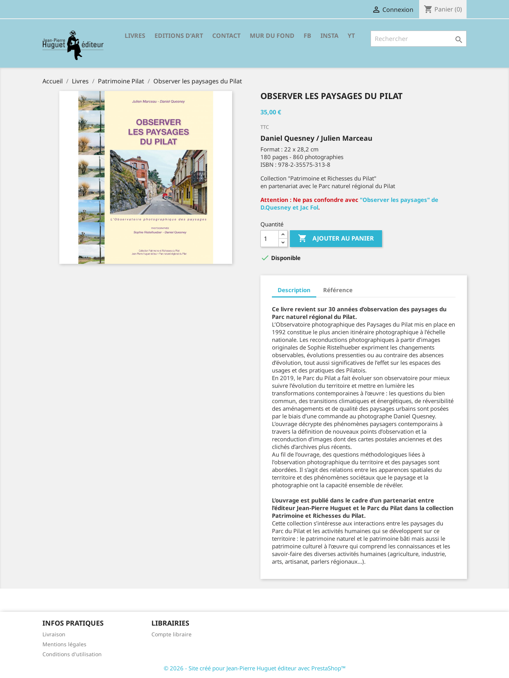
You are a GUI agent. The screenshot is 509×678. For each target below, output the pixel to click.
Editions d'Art (178, 35)
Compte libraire (171, 634)
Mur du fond (272, 35)
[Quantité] (269, 238)
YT (351, 35)
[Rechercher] (419, 39)
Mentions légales (64, 644)
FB (307, 35)
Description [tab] (294, 290)
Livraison (53, 634)
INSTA (329, 35)
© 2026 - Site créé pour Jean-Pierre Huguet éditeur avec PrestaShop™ (255, 668)
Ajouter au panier (336, 239)
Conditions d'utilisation (72, 654)
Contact (226, 35)
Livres (135, 35)
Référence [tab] (338, 290)
